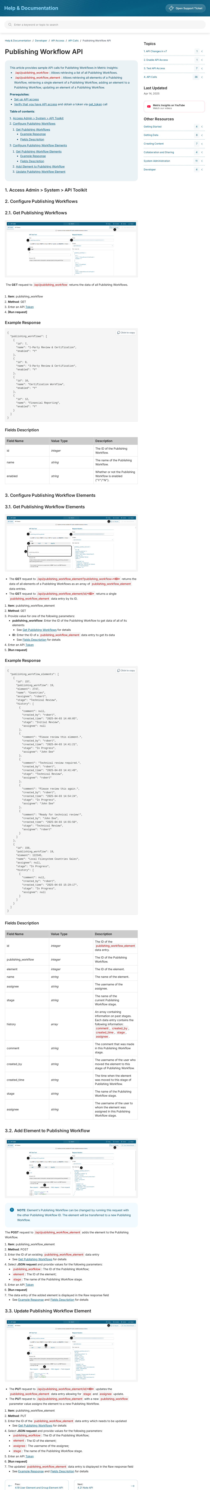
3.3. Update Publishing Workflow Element (48, 1292)
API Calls (73, 40)
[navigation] (174, 51)
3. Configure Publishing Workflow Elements (50, 490)
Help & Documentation (31, 8)
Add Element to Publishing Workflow (40, 166)
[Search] (105, 25)
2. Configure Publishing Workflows (41, 201)
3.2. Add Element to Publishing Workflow (47, 1112)
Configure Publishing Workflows (34, 123)
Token (29, 307)
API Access (57, 40)
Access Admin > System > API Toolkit (38, 118)
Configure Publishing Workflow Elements (40, 145)
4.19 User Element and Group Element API (39, 1467)
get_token (95, 104)
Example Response (33, 134)
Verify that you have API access (35, 104)
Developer (41, 40)
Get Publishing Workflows (33, 129)
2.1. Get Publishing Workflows (36, 212)
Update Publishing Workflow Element (40, 171)
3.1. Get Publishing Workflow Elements (45, 501)
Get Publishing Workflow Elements (39, 151)
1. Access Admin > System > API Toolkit (46, 190)
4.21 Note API (85, 1467)
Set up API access (26, 99)
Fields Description (32, 139)
